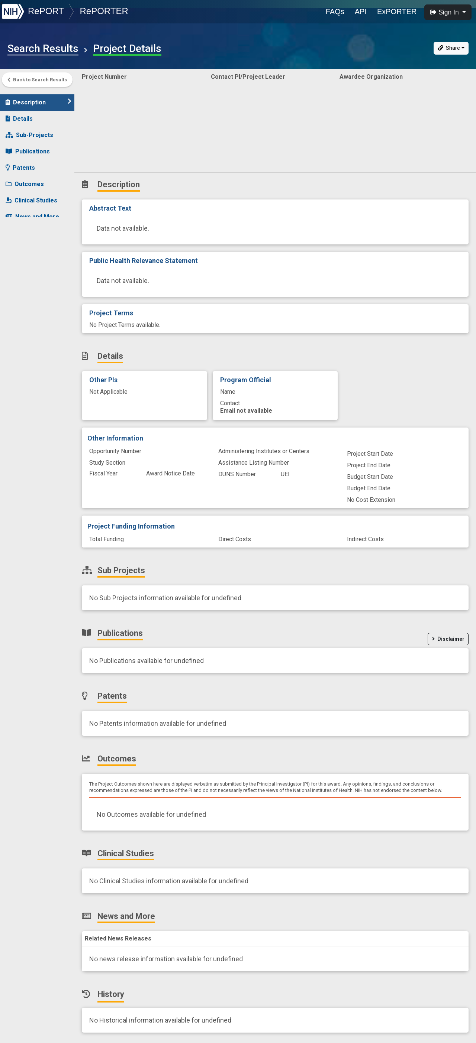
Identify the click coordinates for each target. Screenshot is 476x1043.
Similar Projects (33, 245)
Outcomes (25, 180)
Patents (20, 164)
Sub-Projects (29, 131)
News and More (32, 213)
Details (19, 114)
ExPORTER (396, 11)
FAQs (335, 11)
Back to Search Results (37, 79)
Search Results (42, 48)
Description (38, 98)
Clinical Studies (31, 196)
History (20, 229)
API (361, 11)
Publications (28, 147)
